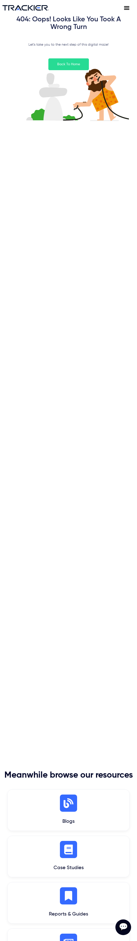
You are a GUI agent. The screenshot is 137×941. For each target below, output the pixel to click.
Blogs (68, 821)
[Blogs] (68, 803)
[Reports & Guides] (68, 895)
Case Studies (69, 867)
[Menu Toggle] (129, 8)
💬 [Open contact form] (123, 927)
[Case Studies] (68, 849)
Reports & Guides (68, 914)
